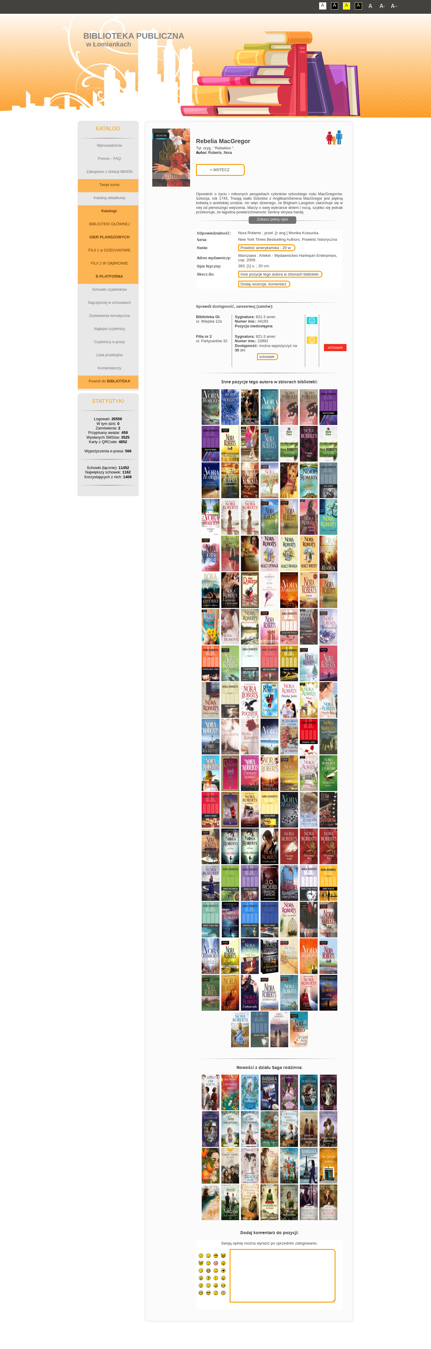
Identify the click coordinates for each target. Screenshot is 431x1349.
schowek (267, 356)
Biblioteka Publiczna (133, 35)
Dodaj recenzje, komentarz (264, 284)
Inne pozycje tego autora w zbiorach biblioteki (280, 274)
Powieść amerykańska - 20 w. (266, 248)
